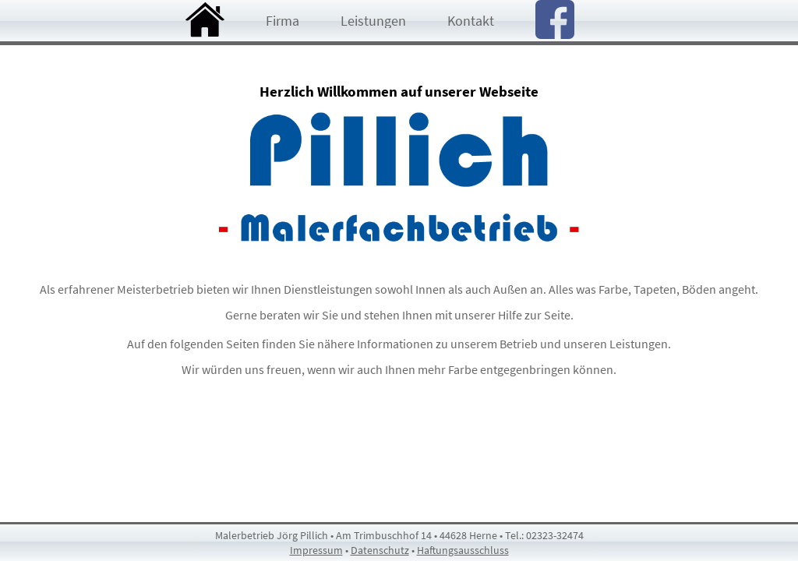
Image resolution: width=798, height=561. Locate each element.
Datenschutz (380, 550)
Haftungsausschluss (463, 550)
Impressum (316, 550)
